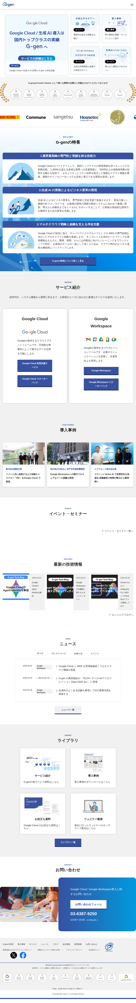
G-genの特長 (8, 948)
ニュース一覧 (68, 713)
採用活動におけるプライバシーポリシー (17, 954)
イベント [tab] (95, 653)
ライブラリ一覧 (68, 846)
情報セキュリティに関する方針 (49, 954)
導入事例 (21, 948)
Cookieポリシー (94, 954)
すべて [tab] (40, 653)
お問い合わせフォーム (88, 908)
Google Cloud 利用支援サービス (34, 365)
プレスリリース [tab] (58, 653)
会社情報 (66, 948)
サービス (33, 948)
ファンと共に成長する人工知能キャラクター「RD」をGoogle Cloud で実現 (23, 478)
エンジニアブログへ (122, 614)
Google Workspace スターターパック (101, 384)
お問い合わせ (91, 948)
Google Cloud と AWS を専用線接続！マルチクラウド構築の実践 (85, 668)
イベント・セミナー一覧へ (119, 531)
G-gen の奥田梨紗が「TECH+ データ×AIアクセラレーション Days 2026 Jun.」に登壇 (85, 682)
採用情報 (78, 948)
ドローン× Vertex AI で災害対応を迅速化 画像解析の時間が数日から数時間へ (111, 478)
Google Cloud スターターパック (34, 381)
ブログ (55, 948)
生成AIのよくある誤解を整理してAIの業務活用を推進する (85, 695)
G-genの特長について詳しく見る (68, 261)
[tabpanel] (68, 682)
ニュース (44, 948)
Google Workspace (101, 370)
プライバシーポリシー (74, 954)
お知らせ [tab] (78, 653)
